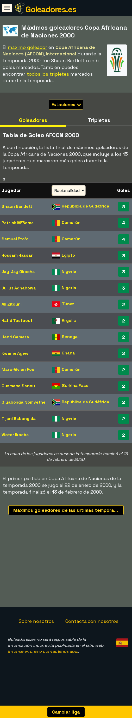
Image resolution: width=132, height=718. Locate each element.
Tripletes (99, 120)
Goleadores (33, 120)
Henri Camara (15, 337)
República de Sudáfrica (85, 206)
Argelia (69, 320)
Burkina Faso (75, 385)
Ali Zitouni (12, 304)
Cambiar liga (66, 712)
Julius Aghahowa (19, 288)
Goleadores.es (50, 9)
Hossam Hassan (18, 255)
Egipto (68, 255)
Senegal (70, 336)
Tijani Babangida (18, 418)
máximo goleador (27, 47)
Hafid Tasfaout (17, 320)
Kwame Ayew (15, 353)
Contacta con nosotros (91, 628)
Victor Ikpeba (15, 434)
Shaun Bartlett (17, 206)
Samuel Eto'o (15, 239)
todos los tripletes (48, 74)
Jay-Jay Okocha (18, 271)
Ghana (68, 353)
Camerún (71, 222)
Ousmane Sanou (18, 386)
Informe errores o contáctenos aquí (43, 658)
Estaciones (66, 104)
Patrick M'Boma (18, 222)
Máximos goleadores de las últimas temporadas (68, 510)
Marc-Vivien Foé (18, 369)
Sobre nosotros (36, 628)
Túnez (68, 304)
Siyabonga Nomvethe (24, 402)
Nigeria (69, 271)
